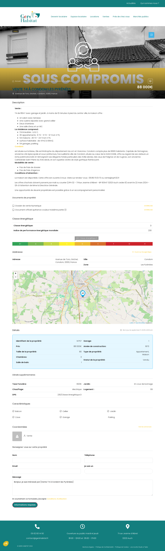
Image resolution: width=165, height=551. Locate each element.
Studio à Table (143, 545)
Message (16, 475)
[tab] (151, 35)
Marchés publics (140, 16)
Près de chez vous (121, 16)
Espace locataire (78, 16)
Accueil (18, 81)
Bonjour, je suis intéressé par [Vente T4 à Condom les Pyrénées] (82, 486)
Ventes (106, 16)
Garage (66, 416)
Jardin (113, 411)
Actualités (131, 3)
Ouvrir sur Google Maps (141, 252)
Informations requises (25, 503)
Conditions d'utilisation (57, 497)
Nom (14, 453)
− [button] (15, 277)
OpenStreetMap (140, 323)
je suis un (88, 464)
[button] (6, 543)
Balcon (18, 411)
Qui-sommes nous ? (149, 3)
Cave (17, 416)
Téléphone (89, 453)
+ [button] (15, 273)
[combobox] (118, 469)
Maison (40, 81)
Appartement (29, 81)
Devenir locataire (59, 16)
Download (148, 206)
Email (14, 464)
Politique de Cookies (122, 545)
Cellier (65, 411)
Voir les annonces (144, 425)
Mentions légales (88, 545)
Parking (111, 416)
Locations (94, 16)
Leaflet (131, 323)
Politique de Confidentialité (104, 545)
